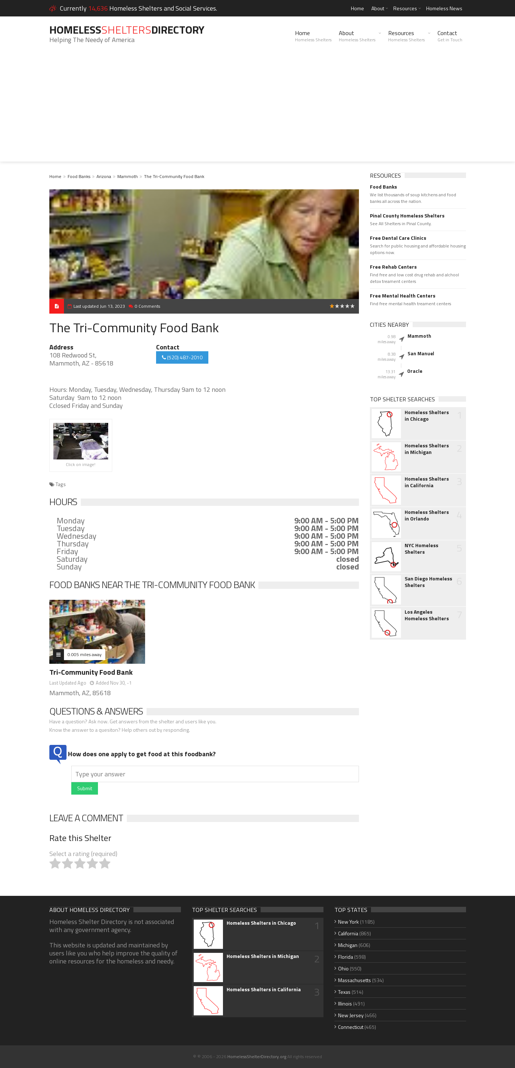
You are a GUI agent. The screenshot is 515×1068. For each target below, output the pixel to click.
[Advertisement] (257, 110)
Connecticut (350, 1027)
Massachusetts (354, 980)
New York (348, 921)
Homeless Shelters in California (427, 482)
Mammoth (127, 176)
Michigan (347, 945)
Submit (84, 788)
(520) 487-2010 (182, 357)
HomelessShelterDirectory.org (256, 1056)
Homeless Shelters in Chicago (427, 415)
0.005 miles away (85, 654)
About (377, 8)
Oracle (414, 371)
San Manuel (421, 353)
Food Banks (79, 176)
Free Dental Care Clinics (398, 238)
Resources (405, 8)
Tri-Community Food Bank (91, 672)
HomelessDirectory (126, 29)
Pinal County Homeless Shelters (407, 215)
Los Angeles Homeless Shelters (427, 615)
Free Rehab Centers (393, 267)
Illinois (345, 1003)
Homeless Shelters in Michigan (427, 448)
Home (357, 8)
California (348, 933)
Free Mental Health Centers (402, 295)
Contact (450, 36)
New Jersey (351, 1015)
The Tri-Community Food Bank (174, 176)
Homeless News (444, 8)
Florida (345, 957)
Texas (344, 992)
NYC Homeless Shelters (421, 548)
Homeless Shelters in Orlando (427, 515)
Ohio (343, 968)
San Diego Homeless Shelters (428, 581)
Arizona (103, 176)
